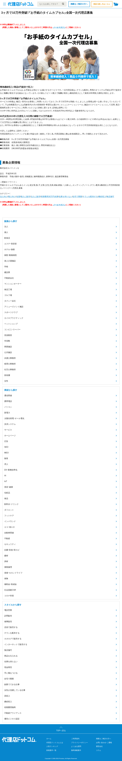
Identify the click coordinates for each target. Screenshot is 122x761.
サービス (8, 430)
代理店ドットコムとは (54, 742)
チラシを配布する (90, 197)
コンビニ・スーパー (12, 329)
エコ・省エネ (9, 527)
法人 (6, 227)
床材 (6, 561)
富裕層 (7, 375)
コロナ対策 (9, 596)
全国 (18, 197)
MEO (6, 453)
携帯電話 (8, 401)
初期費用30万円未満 (49, 197)
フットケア (9, 516)
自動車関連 (9, 533)
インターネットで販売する (15, 644)
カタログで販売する (12, 639)
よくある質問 (76, 746)
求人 (6, 464)
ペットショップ (11, 324)
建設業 (7, 272)
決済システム (10, 424)
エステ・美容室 (10, 244)
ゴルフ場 (8, 295)
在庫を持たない (65, 197)
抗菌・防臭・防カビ (12, 550)
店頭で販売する (11, 627)
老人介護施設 (10, 261)
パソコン (8, 407)
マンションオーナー (12, 284)
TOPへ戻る (61, 731)
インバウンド (10, 521)
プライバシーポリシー (79, 742)
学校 (6, 267)
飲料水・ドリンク (11, 504)
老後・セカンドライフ (13, 573)
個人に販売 (25, 197)
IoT (5, 481)
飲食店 (7, 238)
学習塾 (7, 341)
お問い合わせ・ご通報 (104, 742)
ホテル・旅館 (9, 249)
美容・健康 (8, 487)
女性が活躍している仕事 (14, 690)
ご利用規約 (75, 739)
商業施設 (8, 347)
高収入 (7, 696)
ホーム (48, 739)
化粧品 (7, 493)
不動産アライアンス (12, 713)
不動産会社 (9, 278)
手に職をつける (11, 673)
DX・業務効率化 (10, 470)
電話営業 (8, 610)
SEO (6, 447)
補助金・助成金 (10, 584)
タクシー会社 (10, 301)
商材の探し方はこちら (101, 4)
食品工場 (8, 289)
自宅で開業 (77, 197)
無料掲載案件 (76, 750)
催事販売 (8, 622)
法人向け (4, 197)
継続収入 (102, 197)
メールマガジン (59, 27)
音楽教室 (8, 335)
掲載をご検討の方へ (79, 4)
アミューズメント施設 (13, 307)
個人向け (12, 197)
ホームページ (10, 436)
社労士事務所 (10, 370)
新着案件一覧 (51, 750)
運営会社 (99, 746)
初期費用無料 (10, 707)
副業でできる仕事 (12, 684)
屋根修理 (8, 567)
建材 (6, 556)
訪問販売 (8, 616)
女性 (6, 381)
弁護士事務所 (10, 358)
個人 (6, 232)
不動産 (7, 538)
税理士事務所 (10, 364)
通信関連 (8, 395)
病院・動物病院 (10, 255)
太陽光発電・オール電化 (14, 418)
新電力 (7, 413)
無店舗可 (110, 197)
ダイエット (9, 510)
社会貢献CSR (10, 590)
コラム (98, 750)
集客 (6, 458)
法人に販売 (35, 197)
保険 (6, 579)
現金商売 (8, 667)
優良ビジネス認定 (12, 719)
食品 (6, 498)
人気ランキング (52, 746)
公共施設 (8, 352)
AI (5, 476)
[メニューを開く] (4, 4)
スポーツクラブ (11, 312)
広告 (6, 441)
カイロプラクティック (13, 318)
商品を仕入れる (11, 656)
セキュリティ (10, 544)
